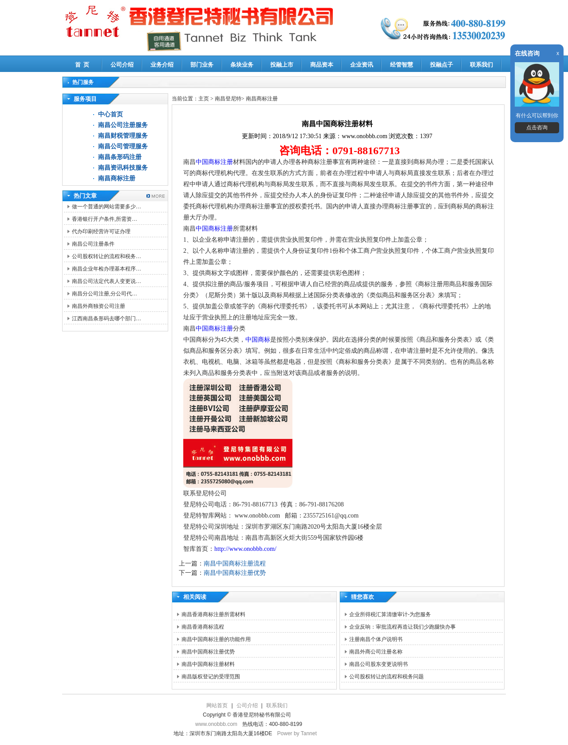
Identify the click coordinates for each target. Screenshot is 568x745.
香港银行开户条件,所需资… (104, 219)
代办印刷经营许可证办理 (101, 231)
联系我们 (481, 64)
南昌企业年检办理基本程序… (106, 269)
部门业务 (201, 64)
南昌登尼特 (228, 99)
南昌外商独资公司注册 (98, 306)
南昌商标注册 (116, 178)
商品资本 (321, 64)
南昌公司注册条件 (93, 244)
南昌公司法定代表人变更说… (106, 281)
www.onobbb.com (216, 724)
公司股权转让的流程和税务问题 (386, 676)
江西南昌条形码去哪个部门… (106, 318)
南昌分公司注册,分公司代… (104, 294)
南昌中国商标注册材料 (208, 664)
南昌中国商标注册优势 (235, 573)
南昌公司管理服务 (123, 146)
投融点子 (441, 64)
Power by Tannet (297, 733)
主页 (203, 99)
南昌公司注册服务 (123, 125)
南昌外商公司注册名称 (375, 652)
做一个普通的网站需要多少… (106, 206)
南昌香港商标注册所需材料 (213, 614)
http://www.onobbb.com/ (245, 549)
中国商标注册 (214, 162)
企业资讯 (361, 64)
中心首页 (110, 114)
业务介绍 (162, 64)
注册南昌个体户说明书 (375, 639)
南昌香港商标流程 (202, 627)
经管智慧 (401, 64)
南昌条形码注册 (120, 157)
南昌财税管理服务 (123, 135)
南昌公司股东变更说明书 (378, 664)
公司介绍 (122, 64)
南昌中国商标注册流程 (235, 563)
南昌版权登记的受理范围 (210, 676)
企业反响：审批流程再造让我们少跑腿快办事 (402, 627)
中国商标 (257, 339)
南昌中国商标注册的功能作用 (216, 639)
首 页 (82, 64)
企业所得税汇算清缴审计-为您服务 (390, 614)
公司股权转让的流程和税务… (106, 256)
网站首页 (217, 705)
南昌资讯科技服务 (123, 167)
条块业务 (241, 64)
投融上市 (281, 64)
